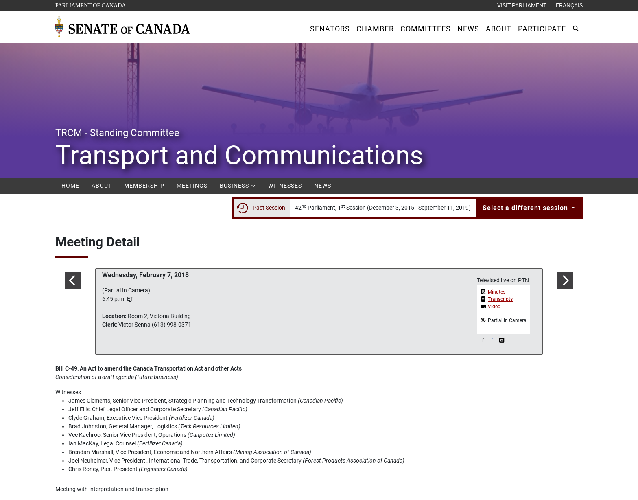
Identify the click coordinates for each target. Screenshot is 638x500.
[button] (330, 28)
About (102, 185)
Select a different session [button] (526, 208)
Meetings (192, 185)
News (322, 185)
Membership (144, 185)
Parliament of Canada (90, 5)
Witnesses (285, 185)
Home (70, 185)
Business (238, 185)
